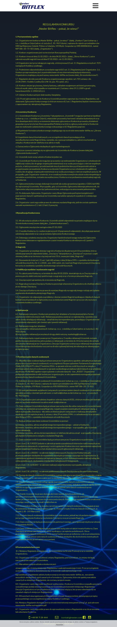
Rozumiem (59, 625)
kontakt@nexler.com (71, 617)
